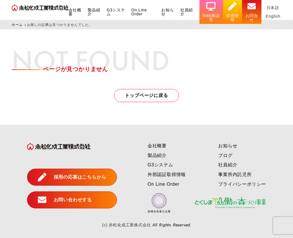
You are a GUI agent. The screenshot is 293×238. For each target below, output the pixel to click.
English (273, 16)
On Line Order (139, 12)
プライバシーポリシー (242, 184)
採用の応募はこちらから (72, 177)
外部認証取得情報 (167, 174)
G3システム (116, 12)
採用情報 (232, 12)
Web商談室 (211, 12)
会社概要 (75, 12)
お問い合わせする (65, 200)
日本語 (273, 7)
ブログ (225, 155)
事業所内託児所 (235, 174)
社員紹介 (186, 12)
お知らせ (167, 12)
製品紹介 (94, 12)
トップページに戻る (146, 95)
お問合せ (251, 12)
